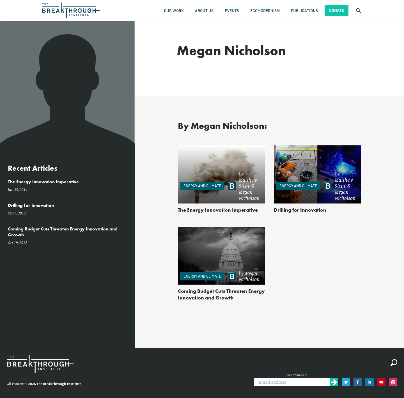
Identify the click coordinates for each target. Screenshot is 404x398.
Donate (336, 10)
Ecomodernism (265, 10)
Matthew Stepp (248, 183)
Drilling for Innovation (300, 210)
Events (232, 10)
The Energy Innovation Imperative (218, 210)
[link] (244, 186)
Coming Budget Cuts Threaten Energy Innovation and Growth (221, 294)
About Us (204, 10)
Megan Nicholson (249, 195)
